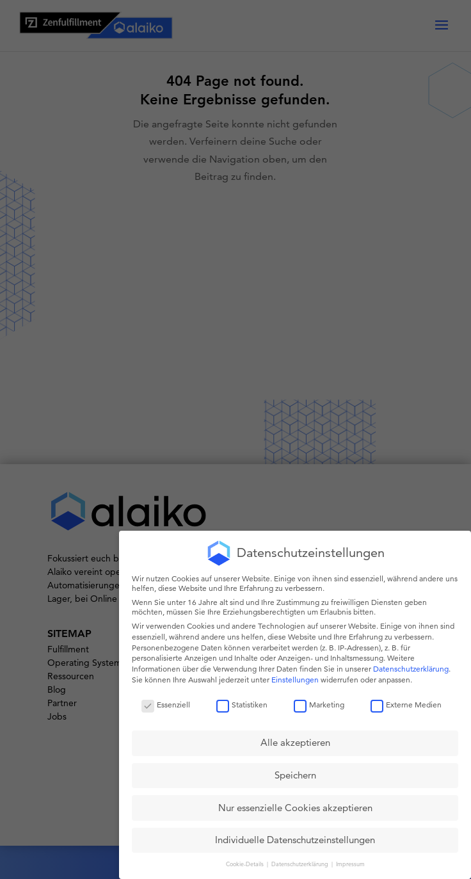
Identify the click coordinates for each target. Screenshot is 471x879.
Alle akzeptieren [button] (295, 742)
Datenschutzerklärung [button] (300, 863)
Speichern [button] (295, 775)
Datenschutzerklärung (411, 668)
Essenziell (165, 704)
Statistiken (241, 704)
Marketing (319, 704)
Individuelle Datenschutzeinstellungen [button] (295, 840)
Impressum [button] (350, 863)
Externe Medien (406, 704)
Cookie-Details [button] (246, 863)
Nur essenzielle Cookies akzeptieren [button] (295, 808)
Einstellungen (295, 679)
